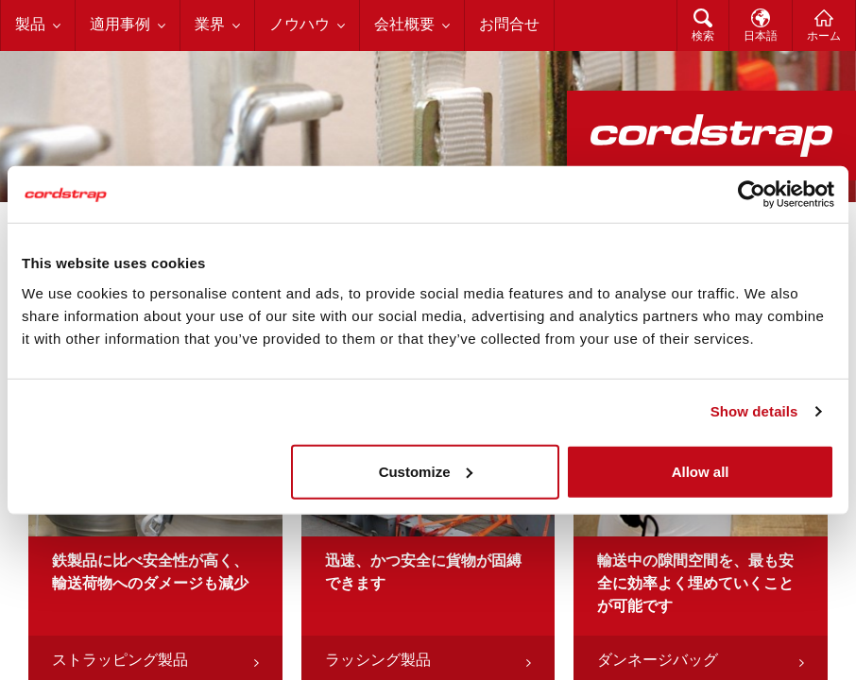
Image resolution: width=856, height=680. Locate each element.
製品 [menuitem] (30, 25)
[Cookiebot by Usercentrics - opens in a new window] (751, 194)
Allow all (700, 471)
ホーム (824, 36)
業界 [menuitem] (210, 25)
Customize (426, 471)
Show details (754, 411)
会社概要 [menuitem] (404, 25)
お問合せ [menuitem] (509, 25)
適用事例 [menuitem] (120, 25)
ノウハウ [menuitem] (299, 25)
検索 (703, 36)
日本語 (761, 36)
